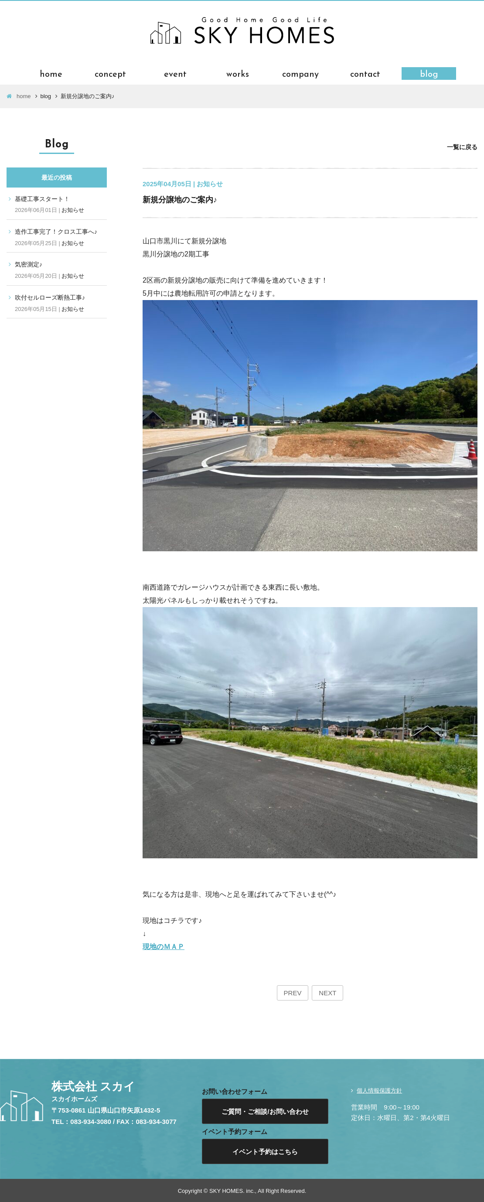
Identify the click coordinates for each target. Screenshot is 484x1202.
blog (429, 73)
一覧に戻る (462, 146)
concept (110, 73)
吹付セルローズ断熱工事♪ (50, 297)
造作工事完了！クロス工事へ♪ (56, 231)
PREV (293, 993)
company (300, 73)
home (51, 73)
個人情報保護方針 (379, 1090)
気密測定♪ (28, 264)
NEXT (327, 993)
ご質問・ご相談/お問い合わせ (265, 1111)
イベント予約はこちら (265, 1151)
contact (365, 73)
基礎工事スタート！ (42, 198)
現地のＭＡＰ (163, 946)
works (237, 73)
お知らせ (72, 210)
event (175, 73)
